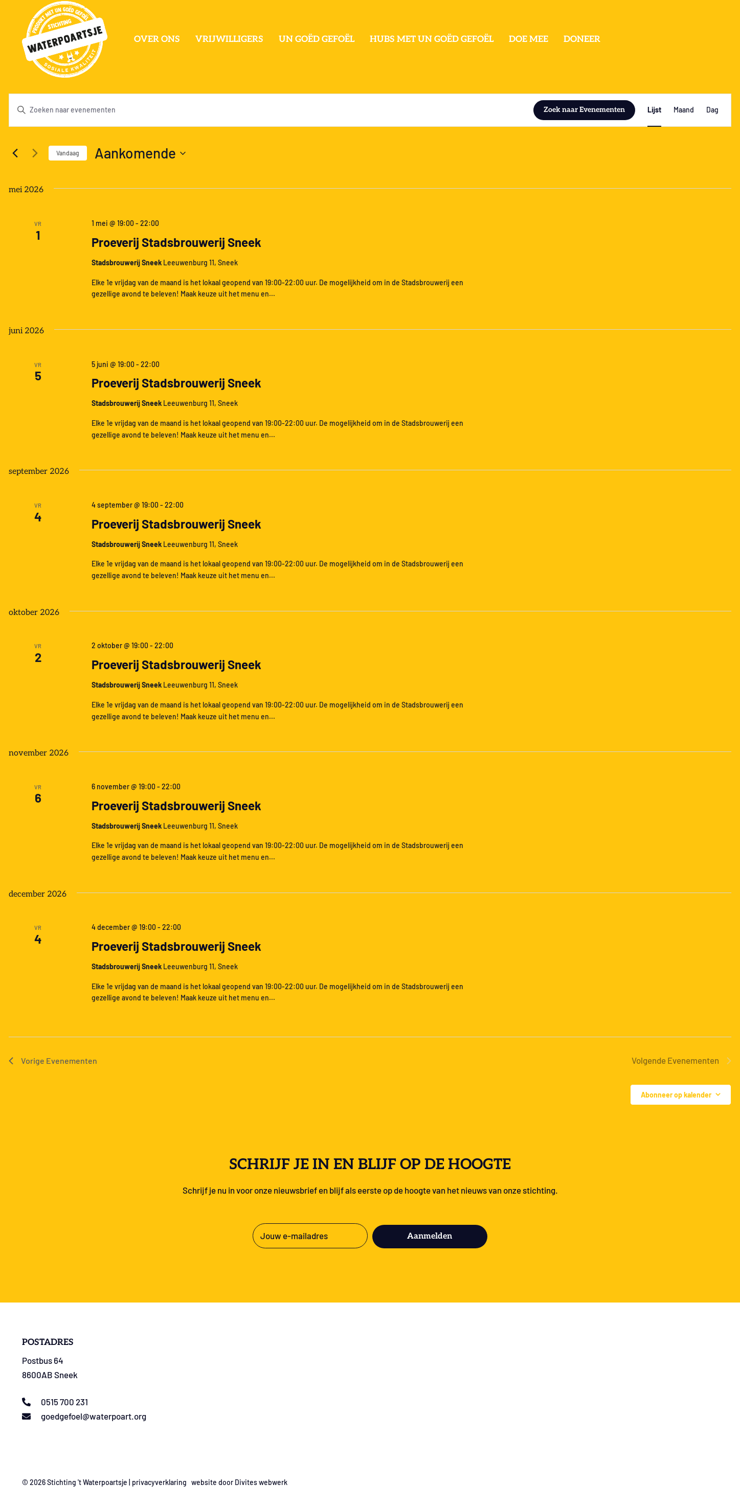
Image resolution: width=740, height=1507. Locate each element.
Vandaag (67, 152)
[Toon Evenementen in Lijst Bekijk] (654, 110)
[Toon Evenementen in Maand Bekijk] (684, 110)
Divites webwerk (261, 1482)
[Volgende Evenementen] (35, 153)
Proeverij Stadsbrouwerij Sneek (176, 242)
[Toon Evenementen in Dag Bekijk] (712, 110)
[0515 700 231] (31, 1402)
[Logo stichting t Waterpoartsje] (64, 39)
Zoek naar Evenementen (584, 109)
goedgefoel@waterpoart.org (93, 1416)
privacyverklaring (159, 1482)
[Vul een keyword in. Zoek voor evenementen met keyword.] (271, 110)
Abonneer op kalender (676, 1094)
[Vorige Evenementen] (15, 153)
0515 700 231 (64, 1402)
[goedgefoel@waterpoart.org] (31, 1416)
